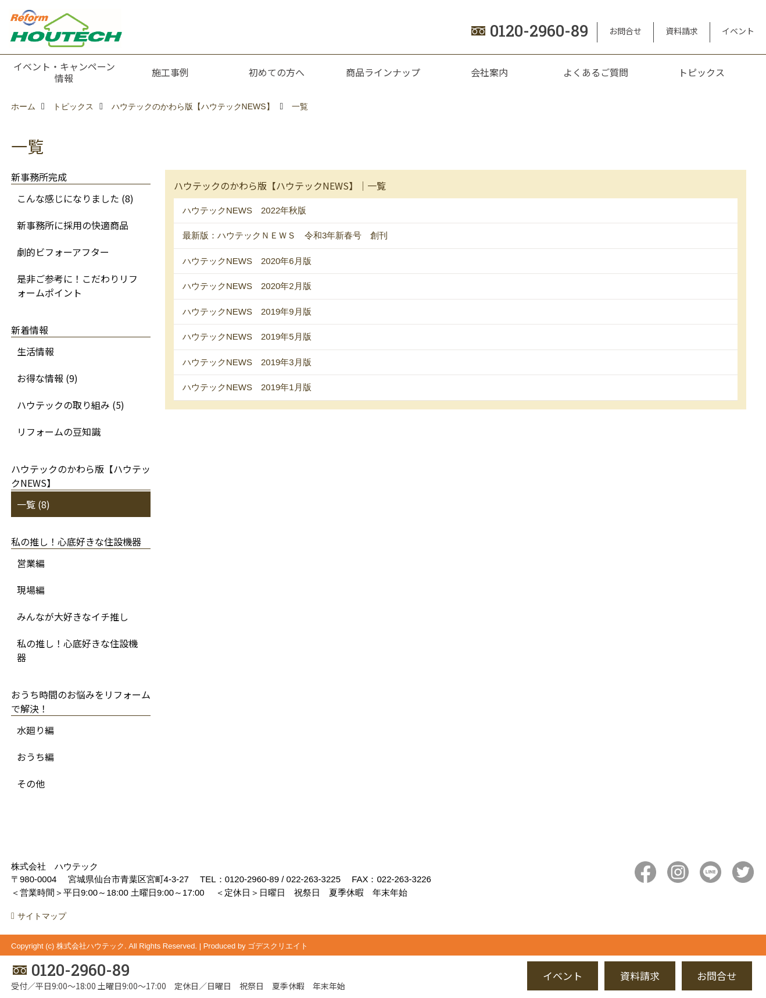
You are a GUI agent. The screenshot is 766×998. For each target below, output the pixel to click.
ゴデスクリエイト (278, 946)
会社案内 (489, 72)
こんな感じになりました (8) (75, 198)
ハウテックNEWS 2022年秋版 (244, 210)
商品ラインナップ (383, 72)
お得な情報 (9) (47, 378)
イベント (738, 31)
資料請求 (681, 31)
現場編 (31, 590)
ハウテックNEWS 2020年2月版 (247, 286)
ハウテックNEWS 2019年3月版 (247, 362)
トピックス (701, 72)
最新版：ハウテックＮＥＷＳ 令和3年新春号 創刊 (285, 235)
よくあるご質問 (595, 72)
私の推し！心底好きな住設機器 (77, 650)
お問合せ (625, 31)
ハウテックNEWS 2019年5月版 (247, 336)
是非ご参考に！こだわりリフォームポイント (77, 286)
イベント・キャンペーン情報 (64, 72)
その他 (31, 783)
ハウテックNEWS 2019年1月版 (247, 387)
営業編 (31, 563)
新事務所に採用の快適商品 (72, 225)
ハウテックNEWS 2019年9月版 (247, 311)
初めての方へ (277, 72)
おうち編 (35, 757)
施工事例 (170, 72)
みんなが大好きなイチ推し (72, 616)
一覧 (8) (33, 504)
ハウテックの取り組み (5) (70, 405)
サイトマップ (41, 916)
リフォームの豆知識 (59, 432)
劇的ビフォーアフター (63, 252)
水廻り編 (35, 730)
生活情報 (35, 351)
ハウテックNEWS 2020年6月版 (247, 261)
